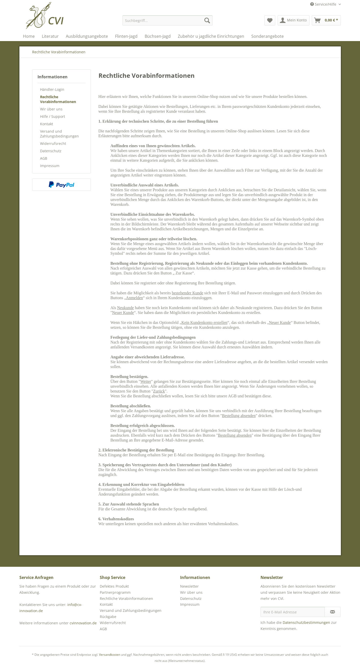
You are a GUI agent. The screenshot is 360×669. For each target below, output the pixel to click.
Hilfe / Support (52, 116)
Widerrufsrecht (53, 143)
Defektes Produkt (114, 586)
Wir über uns (51, 109)
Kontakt (46, 123)
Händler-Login (52, 89)
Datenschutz (50, 150)
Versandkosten (109, 654)
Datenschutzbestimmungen (306, 622)
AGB (43, 158)
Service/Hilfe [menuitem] (323, 4)
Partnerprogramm (115, 592)
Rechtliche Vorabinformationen (58, 99)
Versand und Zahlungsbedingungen (59, 133)
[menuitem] (167, 20)
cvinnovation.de (83, 623)
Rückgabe (108, 616)
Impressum (49, 165)
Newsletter (189, 586)
